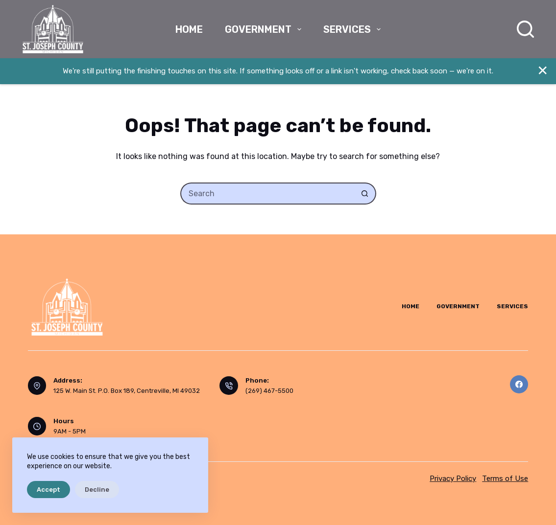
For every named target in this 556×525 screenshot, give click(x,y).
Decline (97, 489)
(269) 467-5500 (269, 390)
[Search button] (365, 194)
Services (354, 29)
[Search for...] (267, 194)
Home (189, 29)
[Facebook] (519, 384)
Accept (48, 489)
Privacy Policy (453, 478)
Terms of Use (505, 478)
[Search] (525, 29)
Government (265, 29)
